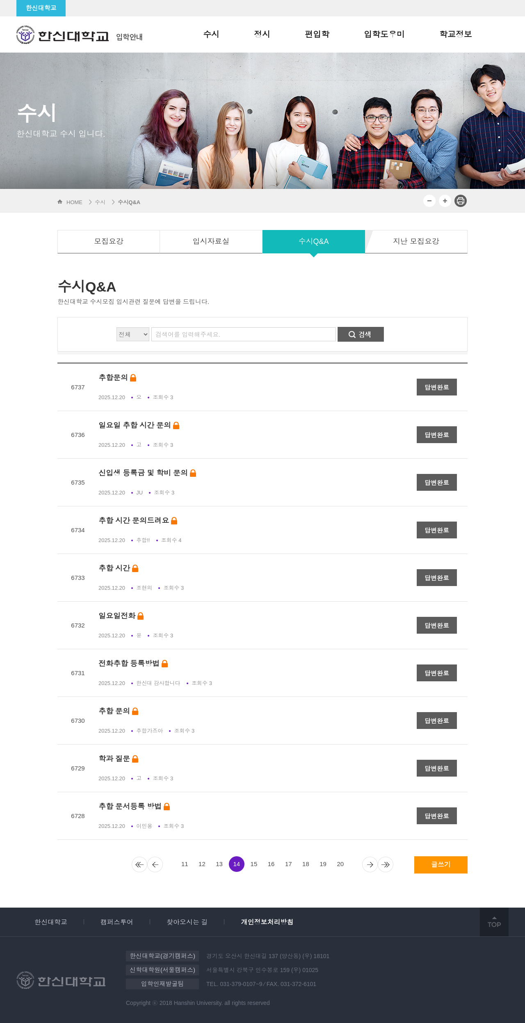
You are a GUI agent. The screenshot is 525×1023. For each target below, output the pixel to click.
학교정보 (455, 34)
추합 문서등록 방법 (134, 807)
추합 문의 (118, 711)
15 (254, 863)
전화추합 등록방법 (133, 664)
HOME (74, 202)
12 (202, 863)
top (494, 922)
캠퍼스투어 (116, 922)
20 (340, 863)
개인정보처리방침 (267, 922)
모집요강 (108, 241)
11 (184, 863)
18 (305, 863)
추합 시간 (118, 568)
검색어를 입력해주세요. (187, 334)
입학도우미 (384, 34)
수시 (211, 34)
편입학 (317, 34)
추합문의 (117, 378)
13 (219, 863)
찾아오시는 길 (187, 922)
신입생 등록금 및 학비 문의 (147, 473)
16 (271, 863)
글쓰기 (441, 864)
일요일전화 (121, 616)
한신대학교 (41, 8)
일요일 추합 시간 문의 (138, 426)
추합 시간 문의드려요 (137, 521)
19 (323, 863)
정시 (262, 34)
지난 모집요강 (416, 241)
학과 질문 (118, 759)
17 (288, 863)
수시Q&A (313, 241)
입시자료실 (211, 241)
